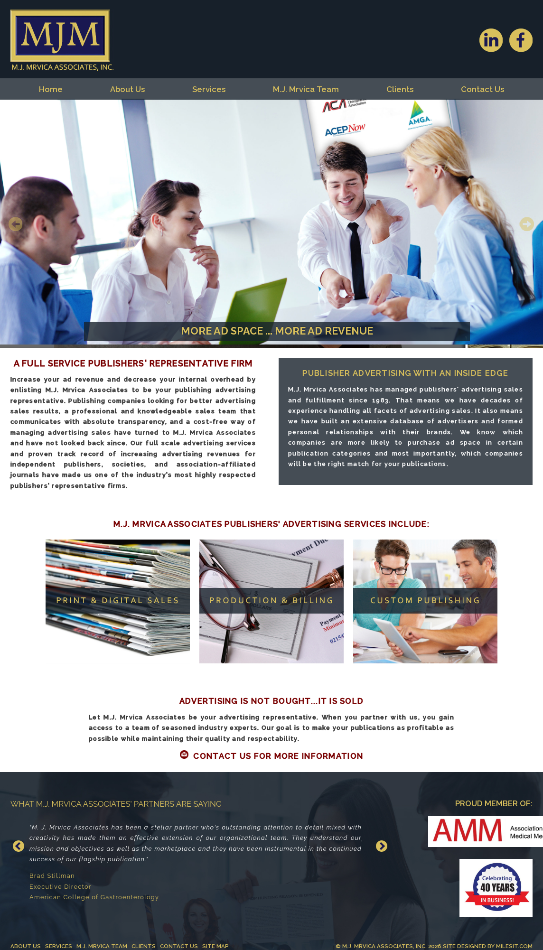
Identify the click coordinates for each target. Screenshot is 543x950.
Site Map (215, 946)
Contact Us (482, 89)
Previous (17, 223)
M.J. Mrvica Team (306, 89)
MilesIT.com (514, 946)
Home (51, 89)
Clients (399, 89)
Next (526, 223)
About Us (127, 89)
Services (208, 89)
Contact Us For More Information (278, 756)
